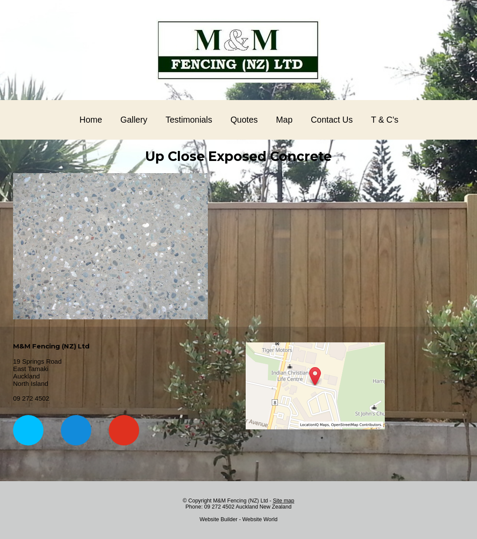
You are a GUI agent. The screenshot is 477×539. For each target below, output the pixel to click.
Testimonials (189, 119)
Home (91, 119)
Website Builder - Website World (238, 519)
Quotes (244, 119)
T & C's (384, 119)
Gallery (133, 119)
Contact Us (332, 119)
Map (284, 119)
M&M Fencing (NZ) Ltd (240, 501)
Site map (283, 501)
